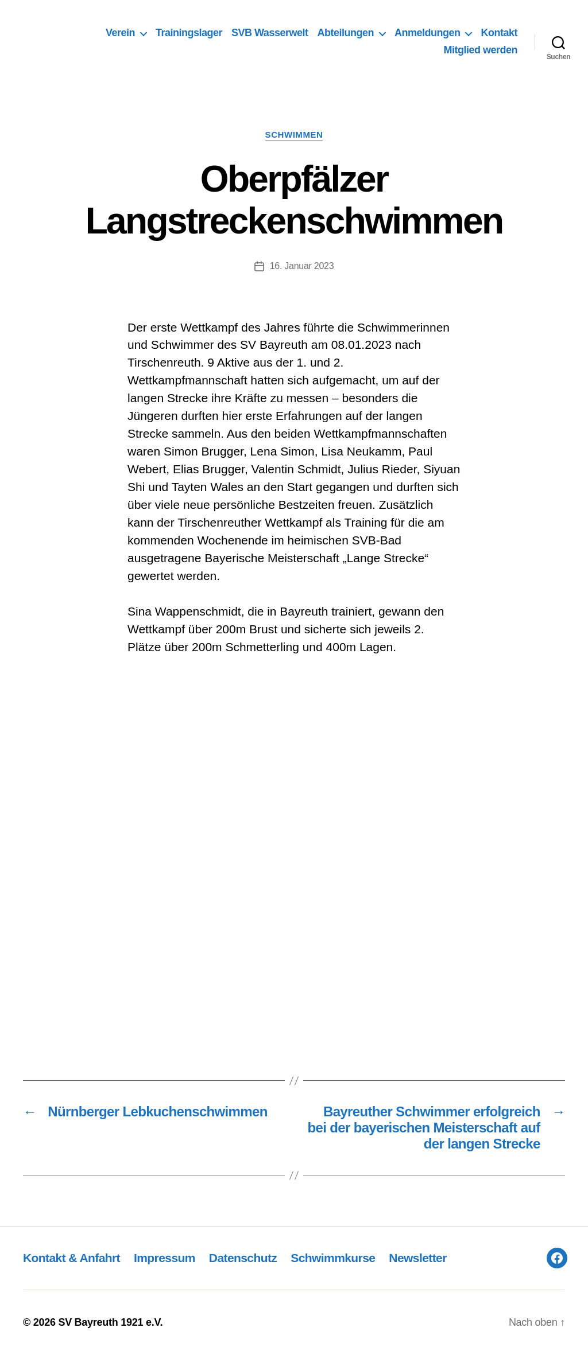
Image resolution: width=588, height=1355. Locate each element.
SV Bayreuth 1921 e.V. (110, 1322)
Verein (120, 32)
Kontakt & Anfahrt (71, 1257)
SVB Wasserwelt (269, 32)
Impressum (164, 1257)
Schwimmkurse (333, 1257)
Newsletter (417, 1257)
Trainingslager (189, 32)
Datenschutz (243, 1257)
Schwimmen (294, 134)
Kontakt (499, 32)
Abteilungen (345, 32)
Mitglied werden (480, 50)
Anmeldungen (427, 32)
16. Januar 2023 (302, 266)
